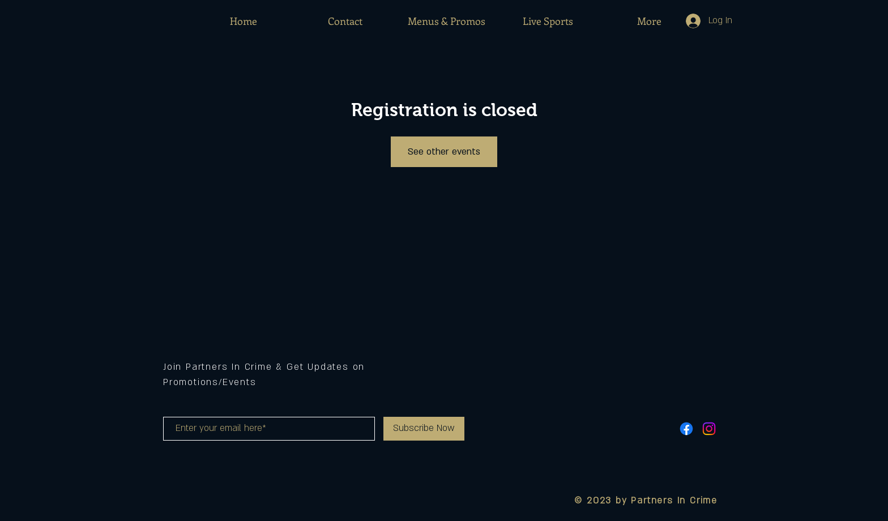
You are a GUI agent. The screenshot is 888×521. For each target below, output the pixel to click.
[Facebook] (686, 428)
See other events (444, 152)
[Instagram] (709, 428)
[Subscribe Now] (423, 429)
